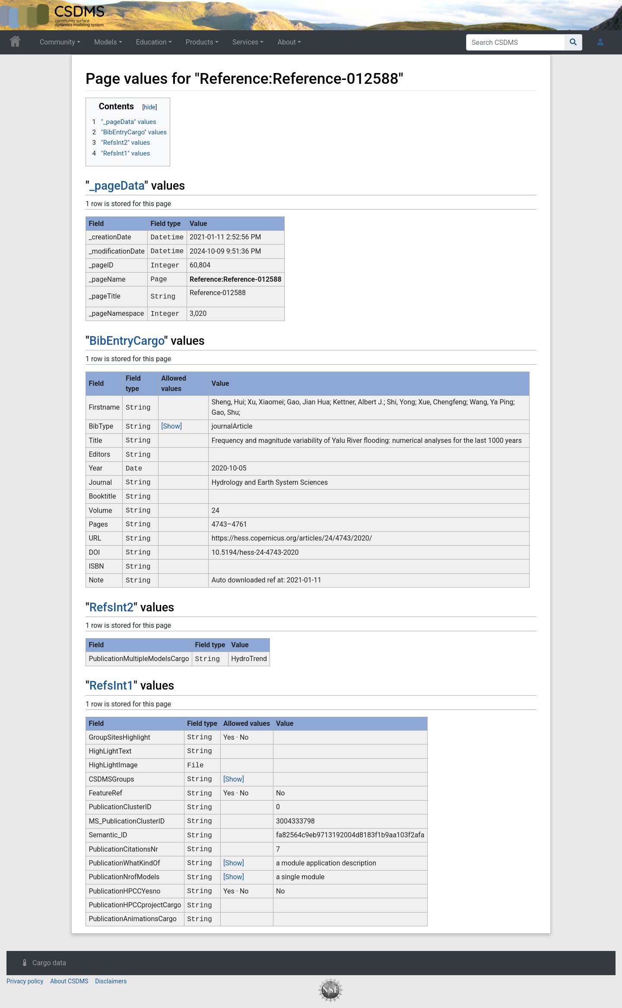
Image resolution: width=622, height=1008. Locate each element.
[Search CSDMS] (515, 42)
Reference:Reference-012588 (236, 279)
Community (57, 42)
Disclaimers (111, 981)
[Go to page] (573, 42)
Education (151, 42)
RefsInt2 (111, 607)
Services (245, 42)
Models (105, 42)
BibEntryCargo (126, 341)
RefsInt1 (111, 686)
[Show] (171, 426)
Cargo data (49, 963)
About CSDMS (69, 981)
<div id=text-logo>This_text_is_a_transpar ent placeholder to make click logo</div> (14, 15)
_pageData (117, 186)
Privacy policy (24, 981)
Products (199, 42)
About (286, 42)
